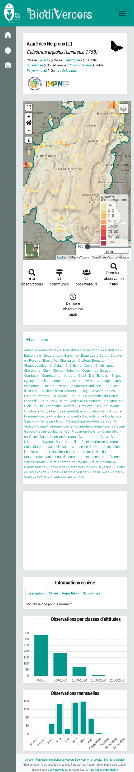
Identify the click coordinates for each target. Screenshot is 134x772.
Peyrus (56, 411)
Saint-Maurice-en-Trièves (81, 447)
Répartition (70, 593)
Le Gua (75, 396)
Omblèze (86, 406)
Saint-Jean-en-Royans (82, 431)
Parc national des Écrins (103, 769)
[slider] (87, 246)
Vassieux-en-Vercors (106, 472)
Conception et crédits (89, 759)
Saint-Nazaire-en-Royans (61, 452)
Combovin (31, 376)
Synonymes (91, 593)
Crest (82, 376)
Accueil (29, 759)
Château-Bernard (91, 360)
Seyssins (105, 467)
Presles (57, 416)
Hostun (49, 386)
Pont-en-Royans (36, 416)
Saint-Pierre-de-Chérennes (101, 457)
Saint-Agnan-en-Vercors (86, 421)
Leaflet (61, 257)
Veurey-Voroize (35, 477)
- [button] (28, 130)
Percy (44, 411)
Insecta (44, 60)
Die (91, 376)
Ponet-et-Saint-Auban (102, 411)
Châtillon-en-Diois (79, 365)
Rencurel (72, 416)
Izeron (62, 386)
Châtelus (56, 365)
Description (36, 593)
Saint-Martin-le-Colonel (41, 447)
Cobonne (72, 371)
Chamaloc (67, 360)
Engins (117, 376)
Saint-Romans (35, 462)
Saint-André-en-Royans (54, 426)
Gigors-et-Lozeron (80, 381)
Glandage (103, 381)
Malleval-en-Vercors (85, 401)
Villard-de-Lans (61, 477)
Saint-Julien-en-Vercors (58, 437)
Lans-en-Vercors (36, 396)
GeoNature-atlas (57, 769)
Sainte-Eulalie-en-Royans (94, 426)
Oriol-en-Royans (107, 406)
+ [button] (28, 116)
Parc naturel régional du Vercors (55, 759)
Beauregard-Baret (94, 355)
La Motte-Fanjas (102, 391)
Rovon (60, 421)
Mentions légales (114, 759)
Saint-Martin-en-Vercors (99, 442)
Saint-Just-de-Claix (93, 437)
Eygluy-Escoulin (36, 381)
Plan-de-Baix (74, 411)
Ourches (30, 411)
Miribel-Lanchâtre (48, 406)
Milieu (53, 593)
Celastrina (69, 70)
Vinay (80, 477)
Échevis (103, 376)
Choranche (32, 371)
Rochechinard (92, 416)
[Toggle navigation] (122, 13)
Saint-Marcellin (67, 442)
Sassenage (56, 467)
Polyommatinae (80, 65)
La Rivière (59, 396)
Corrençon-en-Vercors (58, 376)
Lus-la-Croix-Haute (53, 401)
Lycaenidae (35, 65)
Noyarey (70, 406)
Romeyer (46, 421)
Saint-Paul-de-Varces (62, 457)
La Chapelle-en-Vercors (58, 391)
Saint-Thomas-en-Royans (68, 462)
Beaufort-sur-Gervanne (61, 355)
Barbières (112, 350)
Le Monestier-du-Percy (100, 396)
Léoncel (30, 401)
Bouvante (50, 360)
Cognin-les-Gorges (96, 371)
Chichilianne (104, 365)
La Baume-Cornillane (85, 386)
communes (37, 340)
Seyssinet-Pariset (81, 467)
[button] (28, 123)
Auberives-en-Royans (40, 350)
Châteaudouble (35, 365)
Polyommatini (37, 70)
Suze (43, 472)
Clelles (58, 371)
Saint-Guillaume (50, 431)
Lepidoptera (73, 60)
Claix (46, 371)
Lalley (83, 391)
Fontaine (56, 381)
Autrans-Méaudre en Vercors (80, 350)
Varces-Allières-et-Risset (68, 472)
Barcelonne (32, 355)
